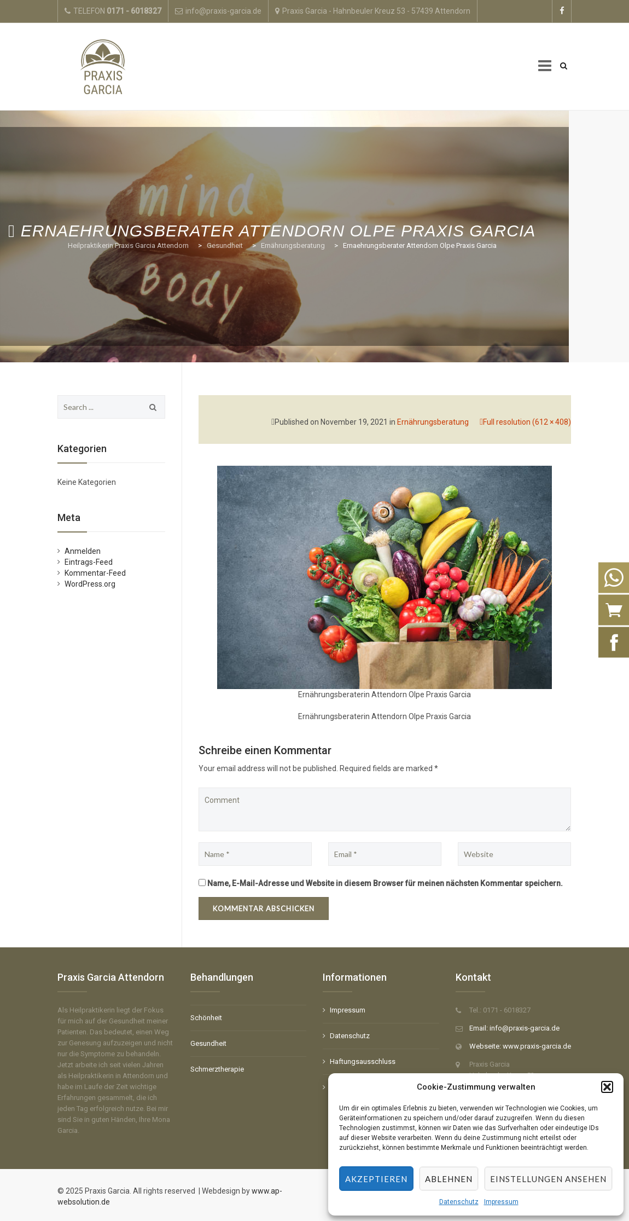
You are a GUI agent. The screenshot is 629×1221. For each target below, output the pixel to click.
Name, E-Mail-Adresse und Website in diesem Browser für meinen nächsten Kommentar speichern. (385, 883)
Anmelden (83, 551)
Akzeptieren (376, 1179)
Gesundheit (208, 1043)
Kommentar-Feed (95, 573)
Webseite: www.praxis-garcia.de (520, 1046)
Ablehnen (449, 1179)
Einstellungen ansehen (548, 1179)
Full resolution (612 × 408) (527, 422)
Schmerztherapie (217, 1069)
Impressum (501, 1202)
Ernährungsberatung (433, 422)
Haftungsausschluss (362, 1061)
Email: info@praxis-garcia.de (514, 1028)
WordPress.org (90, 584)
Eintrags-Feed (89, 562)
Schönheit (206, 1018)
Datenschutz (459, 1202)
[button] (607, 1086)
